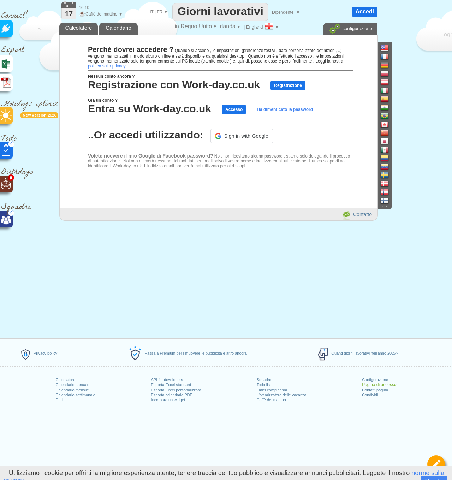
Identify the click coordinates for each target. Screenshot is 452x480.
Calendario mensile (72, 390)
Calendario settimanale (75, 395)
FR (159, 12)
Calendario (118, 28)
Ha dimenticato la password (285, 109)
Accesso (234, 109)
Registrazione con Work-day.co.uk (174, 84)
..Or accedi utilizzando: (145, 135)
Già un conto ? (103, 100)
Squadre (264, 380)
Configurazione (375, 380)
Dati (59, 400)
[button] (241, 136)
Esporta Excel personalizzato (176, 390)
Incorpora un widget (168, 400)
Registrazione (288, 85)
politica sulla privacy (107, 66)
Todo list (264, 385)
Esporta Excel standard (171, 385)
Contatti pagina (375, 390)
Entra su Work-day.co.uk (149, 108)
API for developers (167, 380)
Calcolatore (65, 380)
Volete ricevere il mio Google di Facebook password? (150, 156)
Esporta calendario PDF (171, 395)
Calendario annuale (72, 385)
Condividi (370, 395)
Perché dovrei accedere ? (130, 49)
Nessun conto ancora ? (111, 76)
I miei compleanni (272, 390)
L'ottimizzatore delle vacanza (282, 395)
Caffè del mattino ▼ (101, 14)
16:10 (84, 7)
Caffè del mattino (271, 400)
